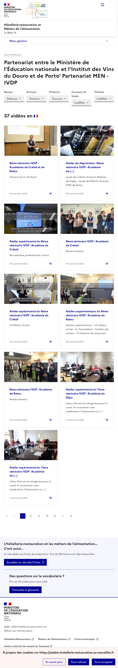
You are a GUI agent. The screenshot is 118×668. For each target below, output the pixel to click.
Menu (112, 4)
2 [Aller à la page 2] (30, 516)
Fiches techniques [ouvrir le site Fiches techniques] (84, 639)
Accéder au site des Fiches (23, 562)
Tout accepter (103, 662)
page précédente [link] (14, 516)
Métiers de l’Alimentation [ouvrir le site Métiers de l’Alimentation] (52, 639)
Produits (54, 92)
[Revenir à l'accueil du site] (16, 612)
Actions (31, 92)
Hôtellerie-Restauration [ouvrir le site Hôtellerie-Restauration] (17, 639)
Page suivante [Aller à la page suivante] (63, 516)
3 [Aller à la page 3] (38, 516)
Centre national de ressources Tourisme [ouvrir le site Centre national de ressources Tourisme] (26, 646)
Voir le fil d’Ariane (12, 54)
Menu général (18, 41)
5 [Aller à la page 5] (54, 516)
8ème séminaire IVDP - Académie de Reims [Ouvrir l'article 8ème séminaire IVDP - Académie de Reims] (31, 391)
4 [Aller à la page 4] (46, 516)
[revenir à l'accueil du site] (59, 27)
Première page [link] (6, 516)
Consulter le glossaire (25, 590)
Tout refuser (78, 662)
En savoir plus (54, 662)
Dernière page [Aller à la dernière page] (71, 516)
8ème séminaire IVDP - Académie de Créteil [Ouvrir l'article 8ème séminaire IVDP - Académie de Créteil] (87, 243)
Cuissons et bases (79, 94)
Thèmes (99, 92)
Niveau (8, 92)
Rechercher (102, 4)
